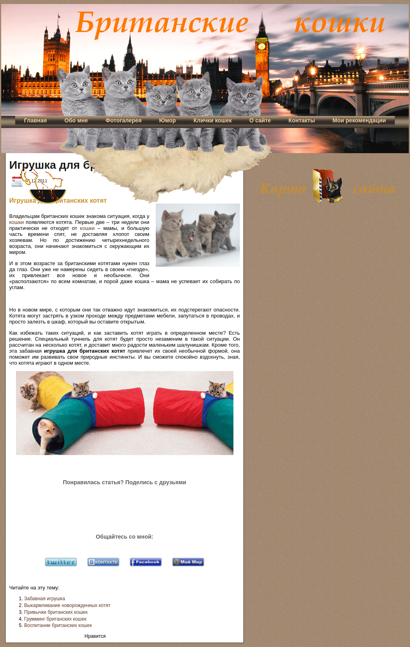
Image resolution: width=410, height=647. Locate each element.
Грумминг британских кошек (55, 619)
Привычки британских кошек (55, 612)
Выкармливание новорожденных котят (67, 605)
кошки (16, 222)
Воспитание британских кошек (58, 625)
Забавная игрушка (44, 598)
